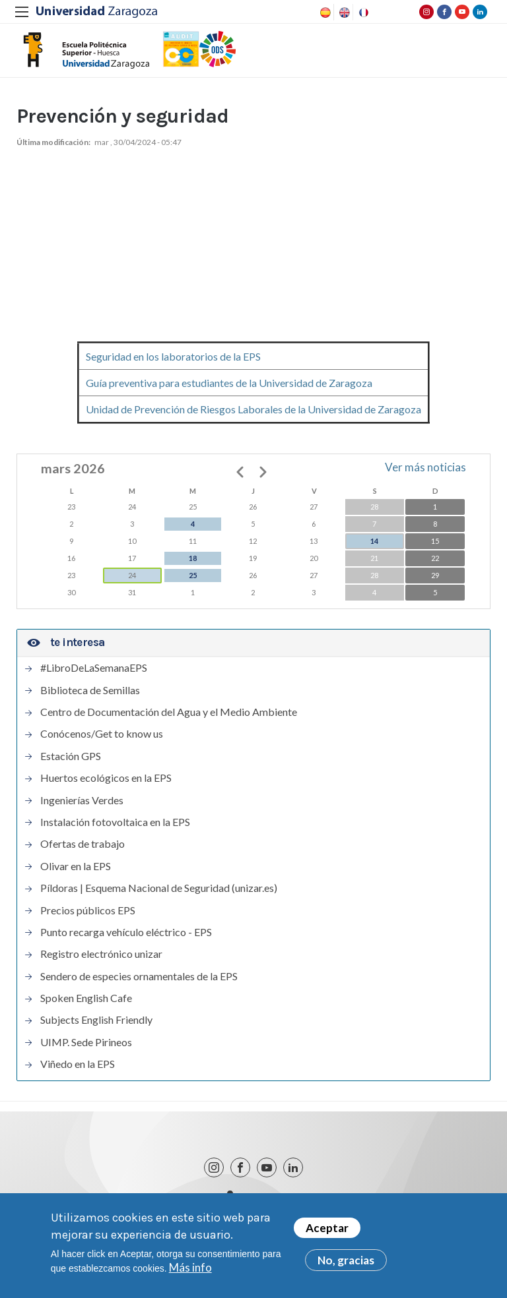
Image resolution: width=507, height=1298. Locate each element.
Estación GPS (70, 765)
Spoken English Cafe (86, 1007)
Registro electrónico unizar (101, 963)
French (362, 12)
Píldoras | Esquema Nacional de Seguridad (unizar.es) (158, 897)
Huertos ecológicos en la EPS (106, 787)
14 (374, 550)
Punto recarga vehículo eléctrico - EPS (126, 941)
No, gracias (346, 1261)
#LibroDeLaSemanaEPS (93, 677)
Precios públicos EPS (87, 920)
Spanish (324, 12)
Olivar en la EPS (75, 875)
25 (193, 584)
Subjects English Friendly (96, 1030)
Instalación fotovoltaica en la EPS (115, 831)
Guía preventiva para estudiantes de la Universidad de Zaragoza (229, 392)
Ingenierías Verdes (81, 809)
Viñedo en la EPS (77, 1073)
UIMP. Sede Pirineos (86, 1051)
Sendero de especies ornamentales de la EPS (139, 985)
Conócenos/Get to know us (101, 744)
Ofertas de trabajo (82, 853)
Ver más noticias (425, 476)
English (343, 12)
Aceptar (327, 1228)
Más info (190, 1268)
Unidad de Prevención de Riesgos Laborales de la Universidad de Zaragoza (253, 418)
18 (193, 567)
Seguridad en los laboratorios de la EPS (173, 365)
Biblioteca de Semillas (90, 699)
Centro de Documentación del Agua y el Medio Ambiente (168, 721)
